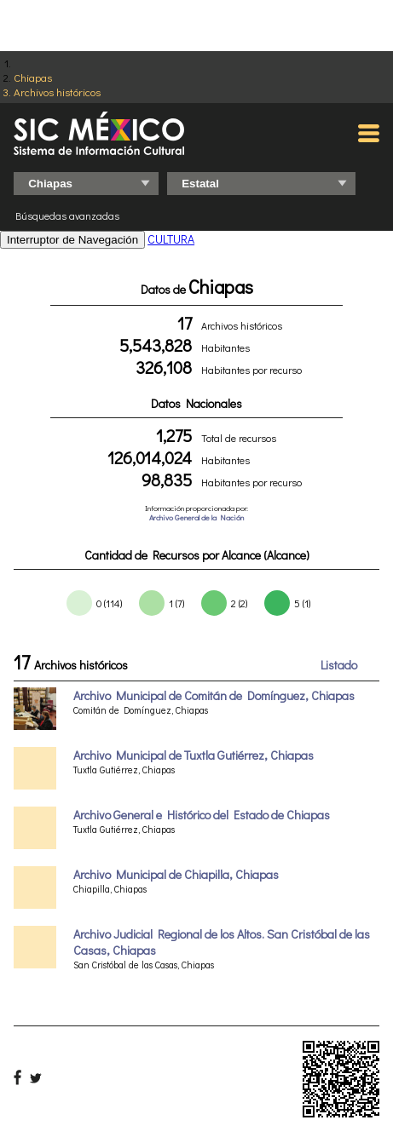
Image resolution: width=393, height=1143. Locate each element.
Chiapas (33, 77)
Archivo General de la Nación (196, 517)
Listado (339, 665)
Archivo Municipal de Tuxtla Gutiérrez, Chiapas (193, 755)
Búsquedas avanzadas (67, 215)
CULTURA (170, 239)
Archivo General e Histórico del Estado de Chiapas (201, 815)
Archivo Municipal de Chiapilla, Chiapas (176, 874)
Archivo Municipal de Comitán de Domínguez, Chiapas (214, 695)
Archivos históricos (57, 91)
